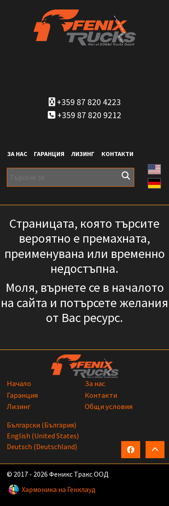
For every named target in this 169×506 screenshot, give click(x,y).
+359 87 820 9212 (84, 115)
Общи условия (108, 406)
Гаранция (49, 154)
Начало (19, 383)
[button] (154, 168)
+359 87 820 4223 (85, 102)
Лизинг (83, 154)
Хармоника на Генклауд (59, 489)
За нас (17, 154)
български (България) (41, 424)
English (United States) (43, 435)
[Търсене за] (70, 177)
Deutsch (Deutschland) (42, 446)
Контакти (117, 154)
